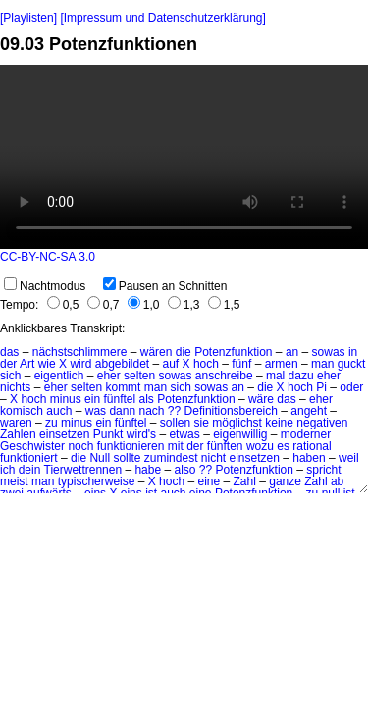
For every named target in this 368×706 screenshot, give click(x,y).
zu (51, 422)
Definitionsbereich (231, 411)
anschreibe (224, 375)
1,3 (184, 305)
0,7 (103, 305)
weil (349, 458)
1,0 (144, 305)
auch (59, 411)
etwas (184, 434)
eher (109, 375)
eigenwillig (240, 434)
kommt (122, 387)
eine (208, 481)
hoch (206, 364)
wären (156, 352)
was (95, 411)
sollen (175, 422)
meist (14, 481)
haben (308, 458)
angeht (308, 411)
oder (351, 387)
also (184, 470)
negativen (321, 422)
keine (279, 422)
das (9, 352)
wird (80, 364)
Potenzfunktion (233, 352)
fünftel (119, 399)
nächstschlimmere (80, 352)
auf (171, 364)
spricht (323, 470)
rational (311, 446)
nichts (15, 387)
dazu (301, 375)
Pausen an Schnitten (165, 286)
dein (30, 470)
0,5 (63, 305)
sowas (328, 352)
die (183, 352)
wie (47, 364)
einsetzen (64, 434)
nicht (213, 458)
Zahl (245, 481)
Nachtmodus (44, 286)
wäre (261, 399)
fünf (241, 364)
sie (201, 422)
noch (80, 446)
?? (174, 411)
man (322, 364)
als (146, 399)
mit (176, 446)
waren (16, 422)
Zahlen (18, 434)
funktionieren (131, 446)
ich (7, 470)
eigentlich (59, 375)
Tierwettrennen (83, 470)
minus (65, 399)
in (352, 352)
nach (151, 411)
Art (27, 364)
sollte (126, 458)
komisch (21, 411)
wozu (260, 446)
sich (10, 375)
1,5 (224, 305)
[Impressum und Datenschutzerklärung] (162, 18)
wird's (141, 434)
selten (139, 375)
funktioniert (29, 458)
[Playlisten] (28, 18)
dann (122, 411)
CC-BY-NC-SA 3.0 (47, 257)
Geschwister (32, 446)
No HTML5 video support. (184, 157)
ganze (285, 481)
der (8, 364)
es (283, 446)
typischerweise (96, 481)
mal (275, 375)
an (292, 352)
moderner (306, 434)
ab (337, 481)
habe (147, 470)
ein (92, 399)
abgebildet (122, 364)
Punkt (108, 434)
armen (281, 364)
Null (99, 458)
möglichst (237, 422)
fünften (225, 446)
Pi (321, 387)
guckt (352, 364)
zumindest (171, 458)
